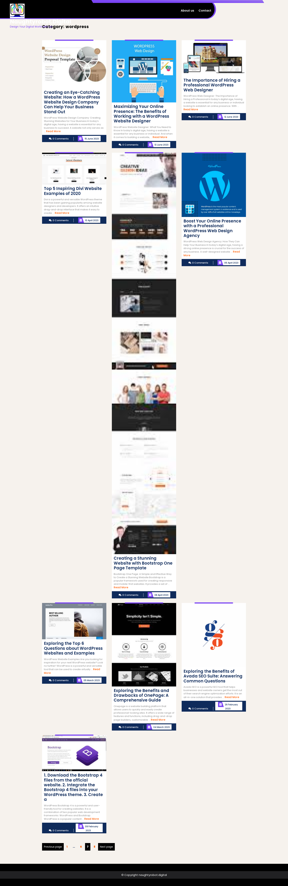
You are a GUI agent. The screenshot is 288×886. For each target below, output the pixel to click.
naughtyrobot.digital (40, 22)
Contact (205, 10)
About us (187, 10)
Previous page (53, 847)
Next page (106, 847)
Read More (53, 131)
